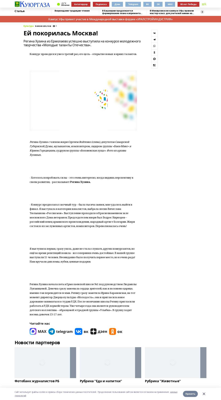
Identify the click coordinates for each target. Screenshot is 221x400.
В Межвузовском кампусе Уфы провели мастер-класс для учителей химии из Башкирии (172, 12)
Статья (19, 11)
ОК (158, 4)
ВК (147, 4)
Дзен (117, 4)
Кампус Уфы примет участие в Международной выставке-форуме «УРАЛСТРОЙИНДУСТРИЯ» (110, 19)
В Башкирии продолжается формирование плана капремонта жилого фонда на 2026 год (121, 12)
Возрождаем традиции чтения (72, 10)
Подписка (101, 4)
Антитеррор (81, 4)
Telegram (133, 4)
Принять (190, 393)
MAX (170, 4)
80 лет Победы (188, 4)
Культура (28, 26)
